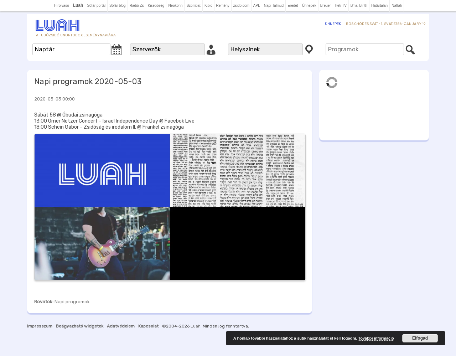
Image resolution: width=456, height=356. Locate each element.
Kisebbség (156, 5)
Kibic (208, 5)
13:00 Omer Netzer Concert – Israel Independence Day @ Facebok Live (114, 121)
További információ (376, 338)
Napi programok (72, 301)
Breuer (325, 5)
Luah (196, 326)
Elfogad (420, 338)
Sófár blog (117, 5)
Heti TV (341, 5)
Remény (222, 5)
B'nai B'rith (359, 5)
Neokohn (175, 5)
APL (256, 5)
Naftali (396, 5)
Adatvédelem (121, 326)
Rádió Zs (137, 5)
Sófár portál (96, 5)
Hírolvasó (61, 5)
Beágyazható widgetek (79, 326)
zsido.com (241, 5)
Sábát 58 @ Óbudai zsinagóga (68, 115)
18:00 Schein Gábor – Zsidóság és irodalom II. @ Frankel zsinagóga (109, 127)
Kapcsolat (148, 326)
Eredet (292, 5)
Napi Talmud (274, 5)
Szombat (193, 5)
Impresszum (39, 326)
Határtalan (379, 5)
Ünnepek (309, 5)
